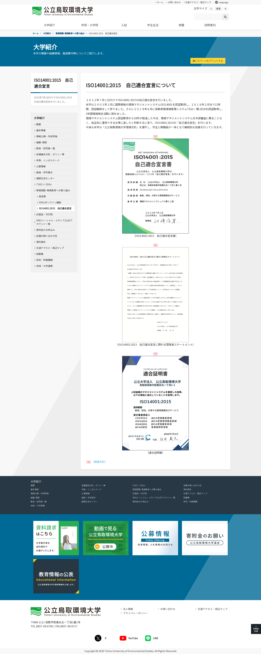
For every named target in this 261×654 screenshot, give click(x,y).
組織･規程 (41, 142)
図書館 (39, 254)
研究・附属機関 (44, 260)
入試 (124, 25)
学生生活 (152, 25)
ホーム (160, 2)
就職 (181, 25)
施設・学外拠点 (44, 172)
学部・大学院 (89, 25)
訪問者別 (210, 25)
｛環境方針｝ (99, 462)
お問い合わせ (174, 2)
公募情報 (41, 166)
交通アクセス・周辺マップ (198, 2)
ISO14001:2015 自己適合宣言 (55, 208)
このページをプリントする (208, 60)
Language (221, 2)
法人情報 (128, 609)
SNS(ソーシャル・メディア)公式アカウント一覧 (54, 222)
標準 (218, 8)
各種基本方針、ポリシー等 (50, 154)
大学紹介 (49, 25)
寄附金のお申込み (45, 230)
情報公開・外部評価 (46, 136)
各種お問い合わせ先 (46, 236)
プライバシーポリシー (135, 613)
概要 (38, 124)
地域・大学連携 (44, 266)
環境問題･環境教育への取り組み (70, 33)
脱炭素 (42, 196)
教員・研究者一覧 (45, 148)
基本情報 (41, 130)
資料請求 (41, 242)
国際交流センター (45, 178)
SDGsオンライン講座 (50, 202)
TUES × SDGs (44, 184)
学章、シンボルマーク (48, 160)
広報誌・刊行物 (44, 214)
